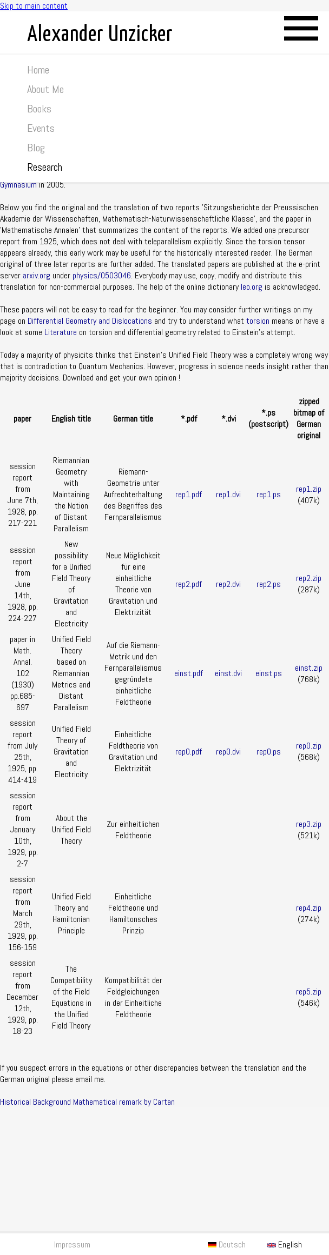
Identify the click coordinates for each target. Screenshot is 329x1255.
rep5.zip (308, 991)
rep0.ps (268, 751)
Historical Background (35, 1101)
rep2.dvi (228, 584)
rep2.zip (308, 578)
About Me (45, 89)
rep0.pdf (188, 751)
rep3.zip (308, 824)
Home (38, 70)
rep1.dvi (228, 494)
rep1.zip (308, 489)
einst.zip (309, 667)
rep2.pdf (188, 584)
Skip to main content (34, 5)
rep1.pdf (188, 494)
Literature (60, 332)
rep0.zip (308, 745)
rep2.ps (268, 584)
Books (39, 109)
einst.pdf (188, 673)
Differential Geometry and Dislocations (90, 320)
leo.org (251, 286)
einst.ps (268, 673)
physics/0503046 (102, 275)
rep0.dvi (228, 751)
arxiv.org (36, 275)
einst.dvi (228, 673)
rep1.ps (268, 494)
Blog (36, 148)
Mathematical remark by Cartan (124, 1101)
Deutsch (227, 1244)
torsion (257, 320)
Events (41, 128)
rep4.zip (308, 907)
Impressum (72, 1244)
